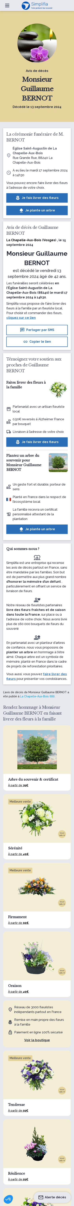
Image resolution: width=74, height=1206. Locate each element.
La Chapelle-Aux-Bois (23, 240)
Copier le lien (37, 341)
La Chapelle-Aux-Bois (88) (37, 696)
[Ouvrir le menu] (7, 5)
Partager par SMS (37, 330)
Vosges (49, 240)
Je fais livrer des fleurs (37, 198)
